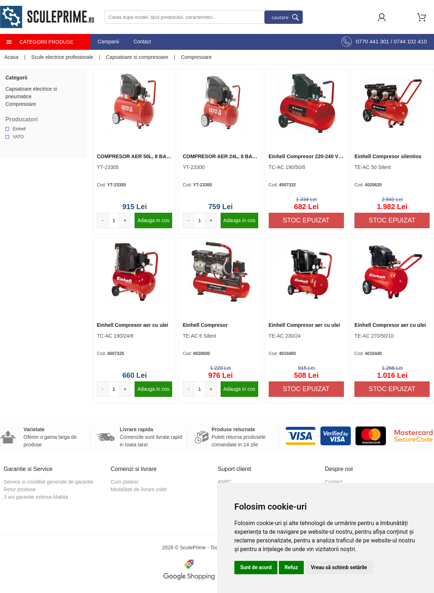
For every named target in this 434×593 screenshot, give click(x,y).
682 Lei (306, 207)
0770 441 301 (372, 41)
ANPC (225, 482)
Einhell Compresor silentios (387, 156)
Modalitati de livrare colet (139, 489)
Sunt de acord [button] (256, 567)
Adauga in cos (153, 220)
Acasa (11, 57)
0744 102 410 (410, 41)
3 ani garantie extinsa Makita (36, 497)
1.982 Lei (392, 207)
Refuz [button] (291, 567)
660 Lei (134, 375)
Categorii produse (46, 42)
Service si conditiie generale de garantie (48, 482)
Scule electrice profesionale (62, 57)
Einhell (19, 128)
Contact (142, 41)
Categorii (16, 78)
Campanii (108, 41)
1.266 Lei (392, 368)
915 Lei (134, 207)
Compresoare (196, 57)
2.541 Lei (392, 199)
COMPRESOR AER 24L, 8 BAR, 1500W (220, 156)
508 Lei (306, 375)
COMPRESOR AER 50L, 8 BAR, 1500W (134, 156)
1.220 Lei (220, 368)
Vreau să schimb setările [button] (339, 567)
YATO (18, 136)
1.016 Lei (392, 375)
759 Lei (220, 207)
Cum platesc (125, 482)
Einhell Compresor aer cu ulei (133, 325)
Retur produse (20, 489)
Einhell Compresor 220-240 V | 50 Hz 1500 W (305, 156)
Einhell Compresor (205, 325)
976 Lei (220, 375)
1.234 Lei (306, 199)
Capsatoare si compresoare (137, 57)
